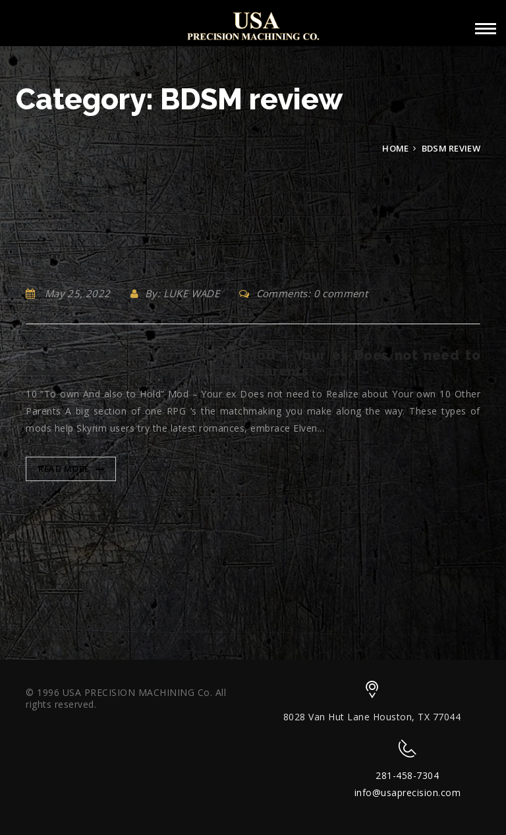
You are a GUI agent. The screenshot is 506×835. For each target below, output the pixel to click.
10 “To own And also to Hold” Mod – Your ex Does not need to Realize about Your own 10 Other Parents (253, 363)
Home (395, 148)
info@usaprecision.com (407, 792)
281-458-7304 (407, 775)
